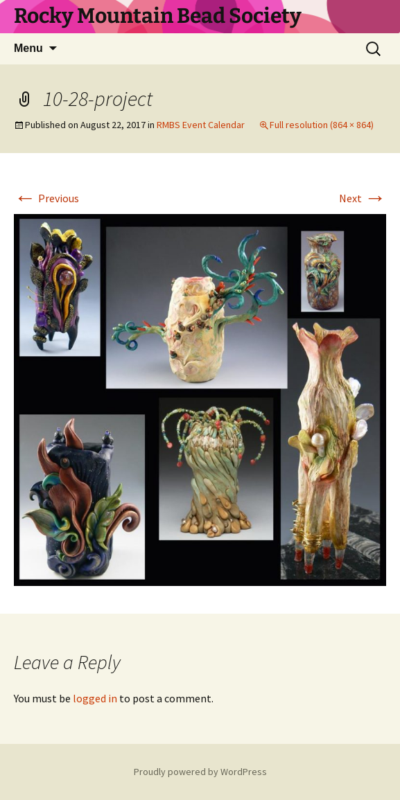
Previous (46, 198)
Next (362, 198)
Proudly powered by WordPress (200, 771)
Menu (28, 48)
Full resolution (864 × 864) (322, 124)
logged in (95, 698)
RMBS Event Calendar (201, 124)
